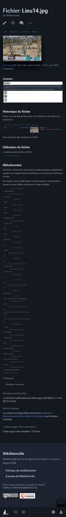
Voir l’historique (13, 23)
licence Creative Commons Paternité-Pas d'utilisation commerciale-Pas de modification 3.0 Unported (38, 88)
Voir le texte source (4, 23)
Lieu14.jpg (7, 65)
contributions (57, 129)
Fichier (5, 31)
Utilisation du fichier (25, 31)
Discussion (21, 23)
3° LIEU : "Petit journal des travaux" (11, 155)
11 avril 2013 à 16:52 (24, 127)
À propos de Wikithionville (20, 476)
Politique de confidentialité (21, 470)
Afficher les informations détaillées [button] (11, 372)
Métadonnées (35, 31)
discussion (51, 129)
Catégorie (8, 378)
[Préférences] (53, 512)
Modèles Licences (15, 384)
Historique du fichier (13, 31)
